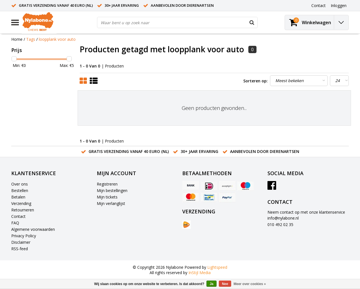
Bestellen (19, 190)
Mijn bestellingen (112, 190)
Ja (211, 284)
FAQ (15, 222)
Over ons (19, 184)
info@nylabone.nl (283, 218)
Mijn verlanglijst (111, 203)
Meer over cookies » (250, 284)
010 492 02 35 (280, 224)
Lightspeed (217, 267)
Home (16, 39)
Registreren (107, 184)
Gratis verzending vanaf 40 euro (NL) (56, 5)
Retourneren (22, 210)
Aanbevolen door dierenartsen (182, 5)
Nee (225, 284)
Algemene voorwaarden (33, 229)
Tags (30, 39)
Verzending (21, 203)
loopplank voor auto (57, 39)
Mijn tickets (107, 197)
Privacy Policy (23, 235)
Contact (18, 216)
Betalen (18, 197)
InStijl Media (199, 272)
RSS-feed (19, 248)
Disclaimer (20, 242)
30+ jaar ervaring (122, 5)
